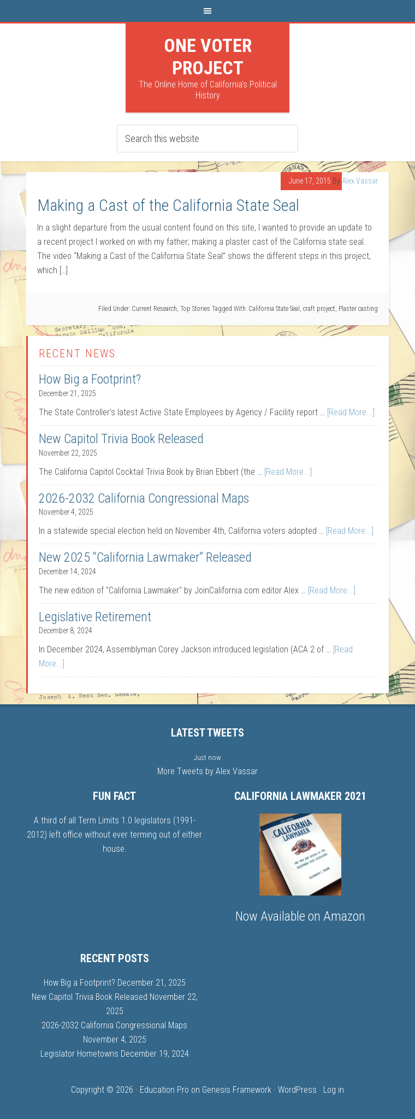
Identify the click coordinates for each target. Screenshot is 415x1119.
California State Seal (274, 309)
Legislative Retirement (95, 617)
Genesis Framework (236, 1090)
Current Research (154, 309)
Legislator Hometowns (79, 1054)
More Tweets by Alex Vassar (207, 771)
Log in (333, 1090)
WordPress (297, 1090)
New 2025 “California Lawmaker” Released (145, 557)
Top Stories (195, 309)
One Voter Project (208, 56)
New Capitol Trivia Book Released (121, 438)
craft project (319, 309)
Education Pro (164, 1090)
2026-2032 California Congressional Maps (144, 498)
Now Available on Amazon (300, 916)
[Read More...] (351, 412)
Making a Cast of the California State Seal (168, 205)
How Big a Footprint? (90, 379)
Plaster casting (358, 309)
